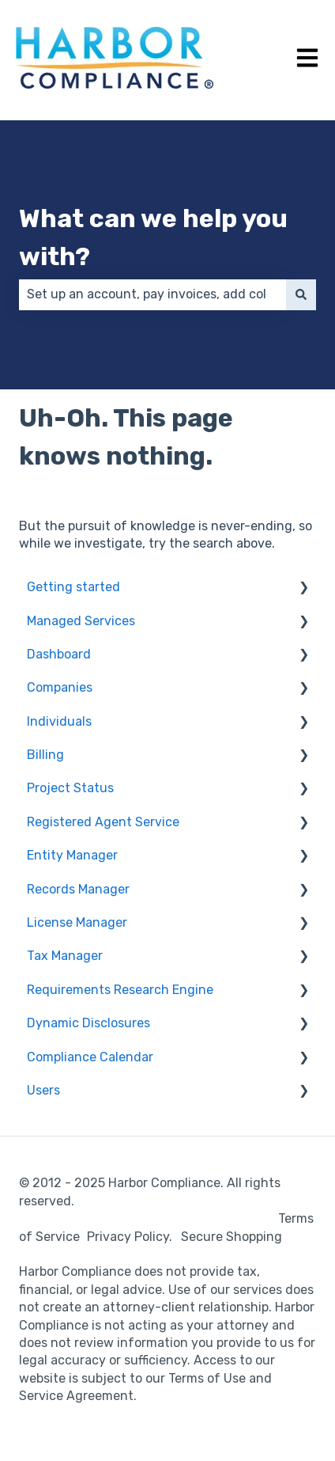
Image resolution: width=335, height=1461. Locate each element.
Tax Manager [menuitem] (65, 955)
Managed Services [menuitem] (81, 620)
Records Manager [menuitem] (78, 889)
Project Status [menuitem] (70, 787)
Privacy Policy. (133, 1236)
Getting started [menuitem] (73, 586)
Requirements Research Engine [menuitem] (120, 989)
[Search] (301, 294)
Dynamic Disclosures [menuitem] (88, 1022)
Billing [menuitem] (45, 754)
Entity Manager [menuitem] (72, 855)
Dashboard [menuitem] (59, 654)
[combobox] (152, 294)
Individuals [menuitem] (59, 721)
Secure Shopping (231, 1236)
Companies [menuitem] (59, 687)
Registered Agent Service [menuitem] (103, 821)
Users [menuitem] (43, 1090)
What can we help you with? (153, 237)
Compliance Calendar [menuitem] (90, 1056)
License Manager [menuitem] (77, 922)
